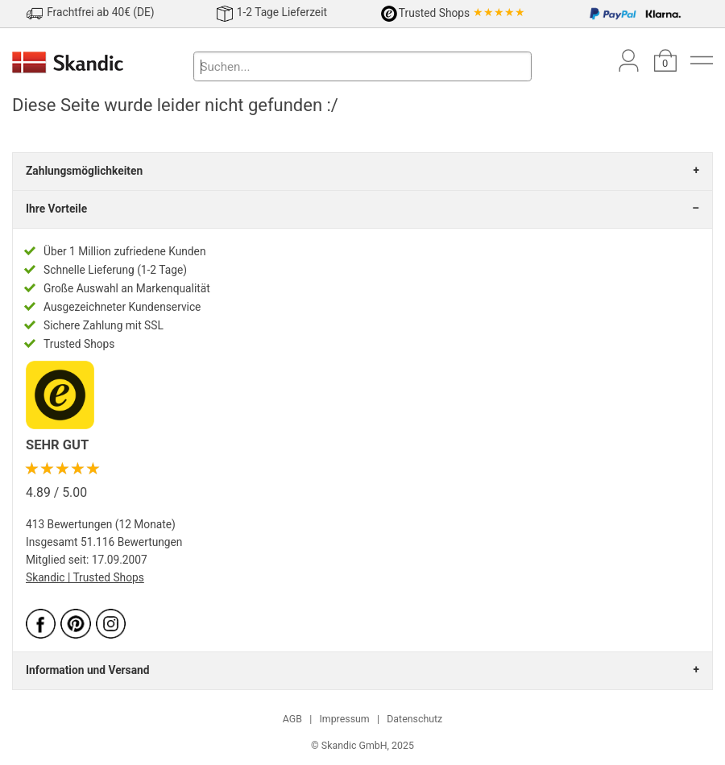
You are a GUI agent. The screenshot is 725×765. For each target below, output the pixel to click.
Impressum (344, 719)
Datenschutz (414, 719)
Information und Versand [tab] (87, 670)
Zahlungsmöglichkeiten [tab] (84, 170)
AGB (292, 719)
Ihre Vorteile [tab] (56, 208)
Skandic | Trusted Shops (85, 577)
